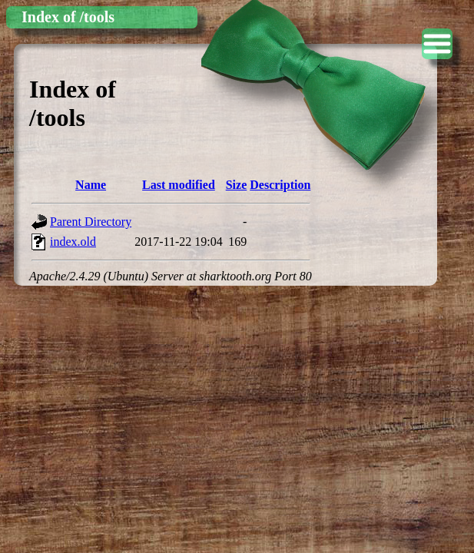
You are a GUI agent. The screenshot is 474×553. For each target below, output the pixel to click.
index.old (73, 241)
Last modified (178, 184)
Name (90, 184)
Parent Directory (90, 221)
